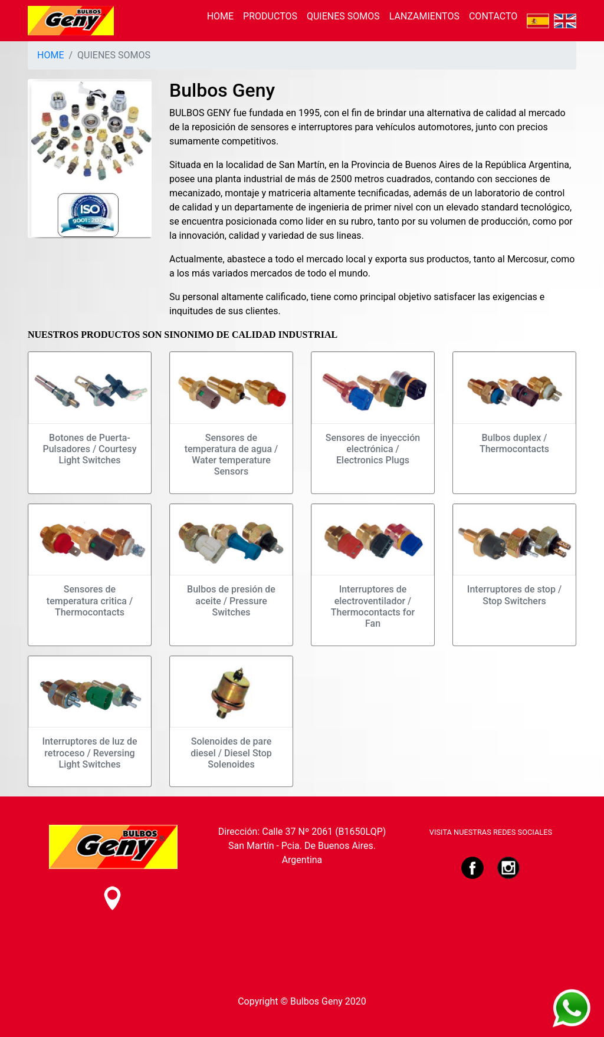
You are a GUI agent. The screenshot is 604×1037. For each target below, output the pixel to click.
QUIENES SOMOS (343, 16)
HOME (220, 16)
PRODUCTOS (270, 16)
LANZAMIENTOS (424, 16)
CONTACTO (493, 16)
